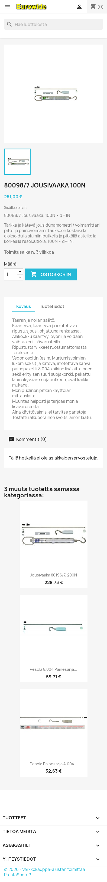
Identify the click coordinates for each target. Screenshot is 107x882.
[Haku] (53, 24)
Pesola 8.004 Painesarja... (53, 669)
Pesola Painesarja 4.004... (53, 763)
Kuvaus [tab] (23, 306)
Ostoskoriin (51, 274)
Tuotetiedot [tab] (52, 306)
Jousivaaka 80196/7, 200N (53, 575)
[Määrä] (10, 274)
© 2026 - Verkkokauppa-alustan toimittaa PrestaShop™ (44, 872)
